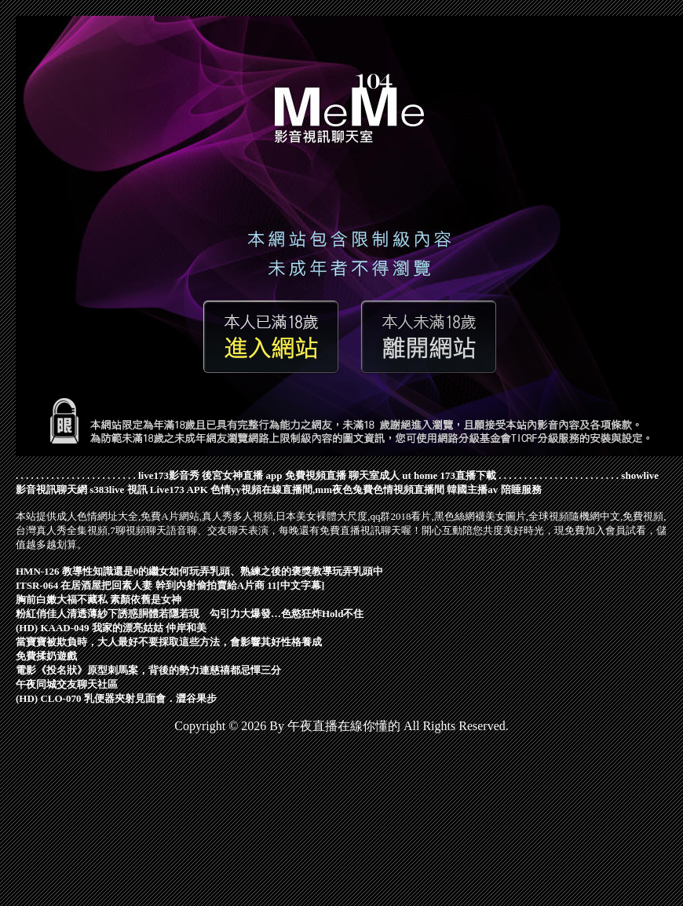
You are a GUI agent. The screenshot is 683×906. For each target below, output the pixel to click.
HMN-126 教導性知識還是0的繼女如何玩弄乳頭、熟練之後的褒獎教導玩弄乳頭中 (199, 571)
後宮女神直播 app (242, 475)
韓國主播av (472, 489)
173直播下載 (468, 475)
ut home (419, 475)
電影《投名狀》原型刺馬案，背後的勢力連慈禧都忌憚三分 (148, 670)
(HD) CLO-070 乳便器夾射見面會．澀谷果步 (116, 698)
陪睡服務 (521, 489)
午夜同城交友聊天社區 (67, 684)
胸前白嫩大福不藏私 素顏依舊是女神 (98, 599)
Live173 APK (179, 489)
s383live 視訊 (118, 489)
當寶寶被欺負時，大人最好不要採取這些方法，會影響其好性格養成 (169, 642)
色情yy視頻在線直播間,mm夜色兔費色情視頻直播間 (327, 489)
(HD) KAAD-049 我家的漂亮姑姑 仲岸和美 (111, 628)
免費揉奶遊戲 (46, 656)
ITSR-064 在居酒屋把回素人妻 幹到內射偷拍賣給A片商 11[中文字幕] (170, 585)
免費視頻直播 (315, 475)
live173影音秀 (168, 475)
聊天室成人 (374, 475)
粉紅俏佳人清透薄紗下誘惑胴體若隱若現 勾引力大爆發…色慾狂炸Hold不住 (189, 613)
